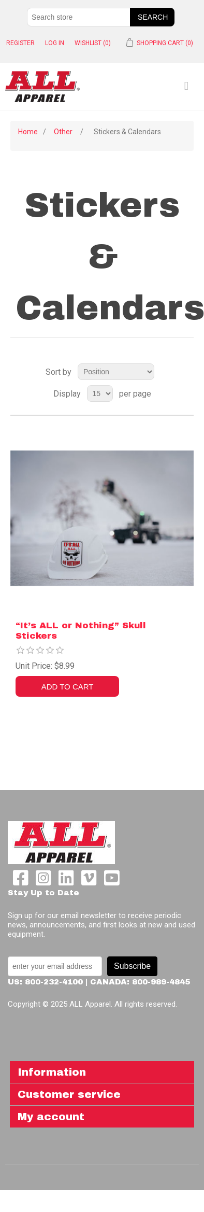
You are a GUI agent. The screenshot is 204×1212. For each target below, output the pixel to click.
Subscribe (132, 966)
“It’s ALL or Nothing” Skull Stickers (81, 631)
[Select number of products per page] (100, 393)
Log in (54, 43)
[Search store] (78, 17)
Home (28, 132)
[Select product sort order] (116, 371)
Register (20, 43)
